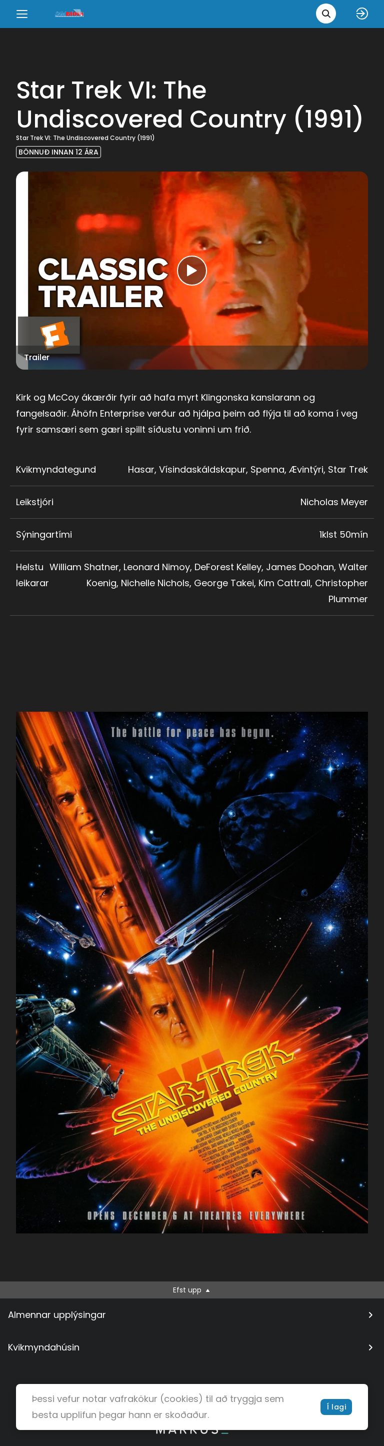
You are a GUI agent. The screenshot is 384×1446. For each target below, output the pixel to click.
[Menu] (22, 14)
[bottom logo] (192, 1431)
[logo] (70, 14)
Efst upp (192, 1290)
